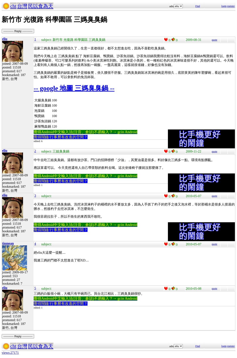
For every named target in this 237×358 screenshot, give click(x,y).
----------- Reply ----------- (17, 31)
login (224, 6)
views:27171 (10, 352)
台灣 (22, 6)
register (231, 6)
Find (197, 6)
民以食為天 (40, 6)
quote (214, 39)
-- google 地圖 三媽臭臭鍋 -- (74, 88)
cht (13, 6)
